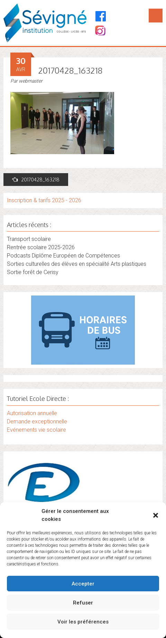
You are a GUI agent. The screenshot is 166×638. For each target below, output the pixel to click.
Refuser (83, 603)
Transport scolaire (29, 239)
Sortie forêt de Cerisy (32, 272)
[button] (155, 515)
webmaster (31, 81)
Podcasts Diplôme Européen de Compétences (63, 255)
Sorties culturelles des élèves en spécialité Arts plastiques (76, 264)
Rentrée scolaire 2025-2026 (41, 247)
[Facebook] (100, 16)
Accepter (83, 584)
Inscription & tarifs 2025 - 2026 (44, 200)
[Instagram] (99, 31)
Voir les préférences (83, 622)
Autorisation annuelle (32, 413)
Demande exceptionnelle (37, 421)
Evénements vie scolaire (36, 429)
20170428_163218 (35, 179)
